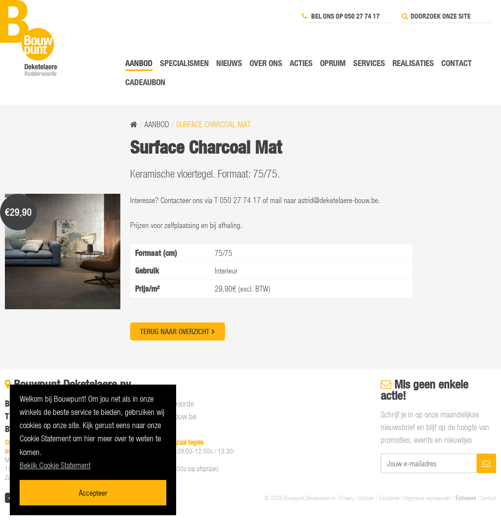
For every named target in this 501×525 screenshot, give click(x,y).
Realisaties (413, 63)
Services (369, 63)
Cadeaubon (145, 82)
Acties (301, 63)
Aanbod (139, 63)
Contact (456, 63)
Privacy (347, 498)
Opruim (333, 63)
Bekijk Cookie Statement (55, 465)
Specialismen (184, 63)
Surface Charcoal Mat (213, 124)
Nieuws (229, 63)
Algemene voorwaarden (427, 498)
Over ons (266, 63)
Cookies (366, 498)
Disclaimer (389, 498)
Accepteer (93, 492)
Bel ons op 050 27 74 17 (341, 16)
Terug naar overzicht (177, 331)
